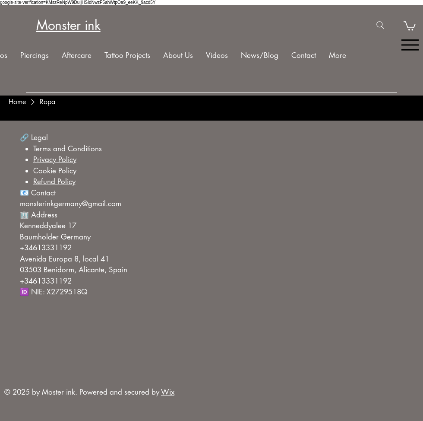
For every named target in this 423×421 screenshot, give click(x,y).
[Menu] (410, 45)
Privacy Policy (54, 159)
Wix (167, 392)
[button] (410, 25)
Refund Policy (54, 181)
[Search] (380, 25)
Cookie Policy (54, 170)
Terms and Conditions (67, 148)
